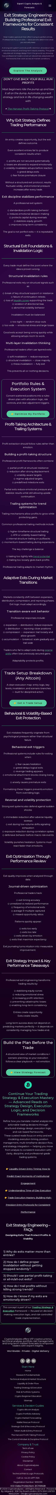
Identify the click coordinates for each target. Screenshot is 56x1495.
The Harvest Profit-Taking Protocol (28, 108)
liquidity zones (21, 300)
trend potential (41, 556)
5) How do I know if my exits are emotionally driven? (25, 1298)
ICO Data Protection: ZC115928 (28, 1485)
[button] (28, 1253)
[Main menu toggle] (50, 6)
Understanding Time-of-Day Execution (29, 1190)
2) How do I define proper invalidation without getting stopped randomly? (22, 1265)
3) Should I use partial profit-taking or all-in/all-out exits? (27, 1277)
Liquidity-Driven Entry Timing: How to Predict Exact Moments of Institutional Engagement (28, 1176)
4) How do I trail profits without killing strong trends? (25, 1287)
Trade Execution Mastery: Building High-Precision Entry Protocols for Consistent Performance (29, 1204)
